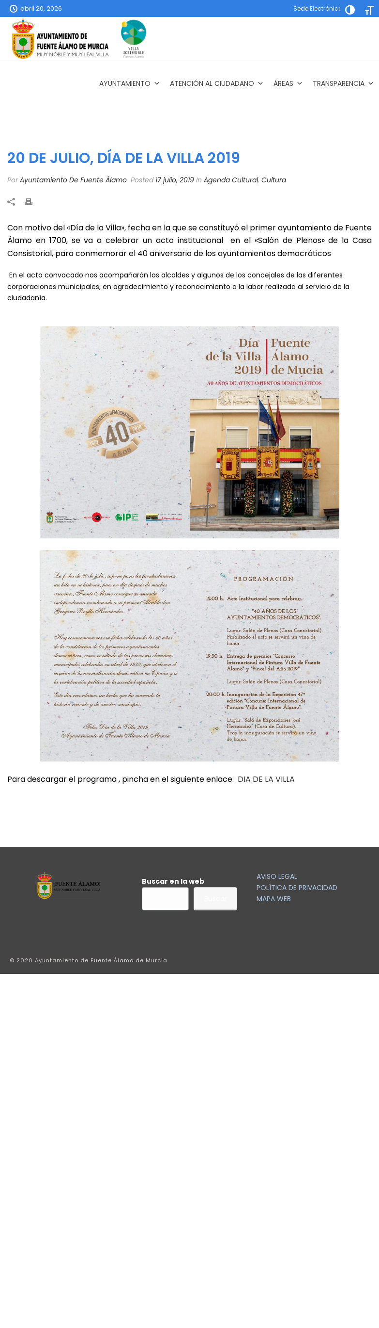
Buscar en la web (173, 881)
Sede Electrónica (318, 8)
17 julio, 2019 (174, 180)
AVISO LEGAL (277, 876)
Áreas (288, 83)
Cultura (273, 180)
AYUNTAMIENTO (129, 83)
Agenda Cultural (231, 180)
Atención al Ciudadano (217, 83)
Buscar (215, 899)
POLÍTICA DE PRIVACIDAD (297, 887)
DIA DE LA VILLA (266, 779)
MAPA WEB (274, 899)
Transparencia (343, 83)
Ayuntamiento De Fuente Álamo (73, 180)
